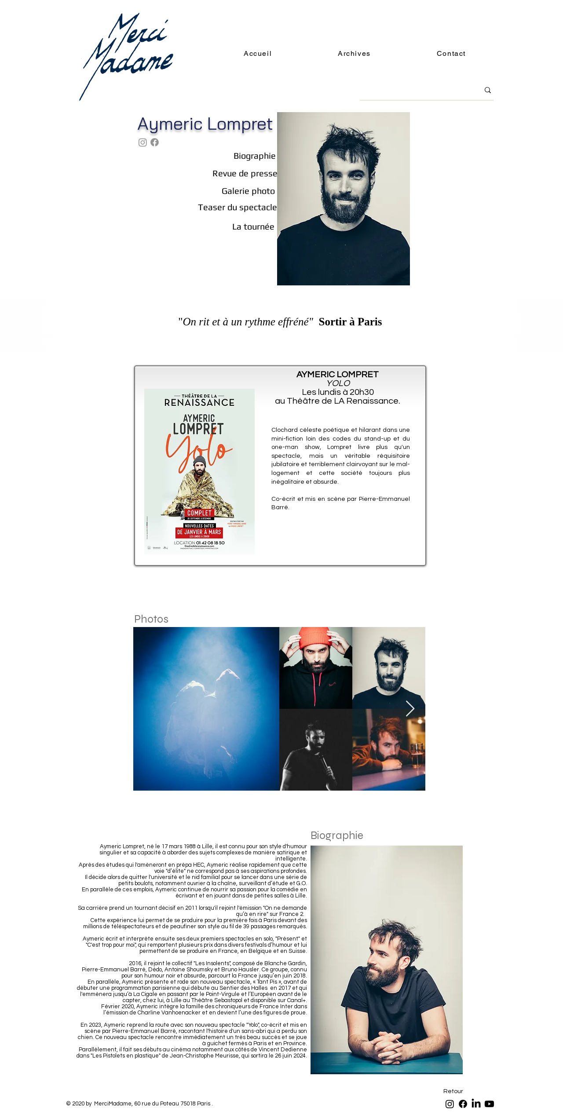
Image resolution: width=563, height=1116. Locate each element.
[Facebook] (154, 142)
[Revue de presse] (244, 173)
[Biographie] (254, 155)
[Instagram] (142, 142)
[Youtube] (489, 1103)
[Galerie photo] (248, 190)
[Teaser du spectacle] (237, 207)
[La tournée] (253, 226)
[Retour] (453, 1091)
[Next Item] (410, 709)
